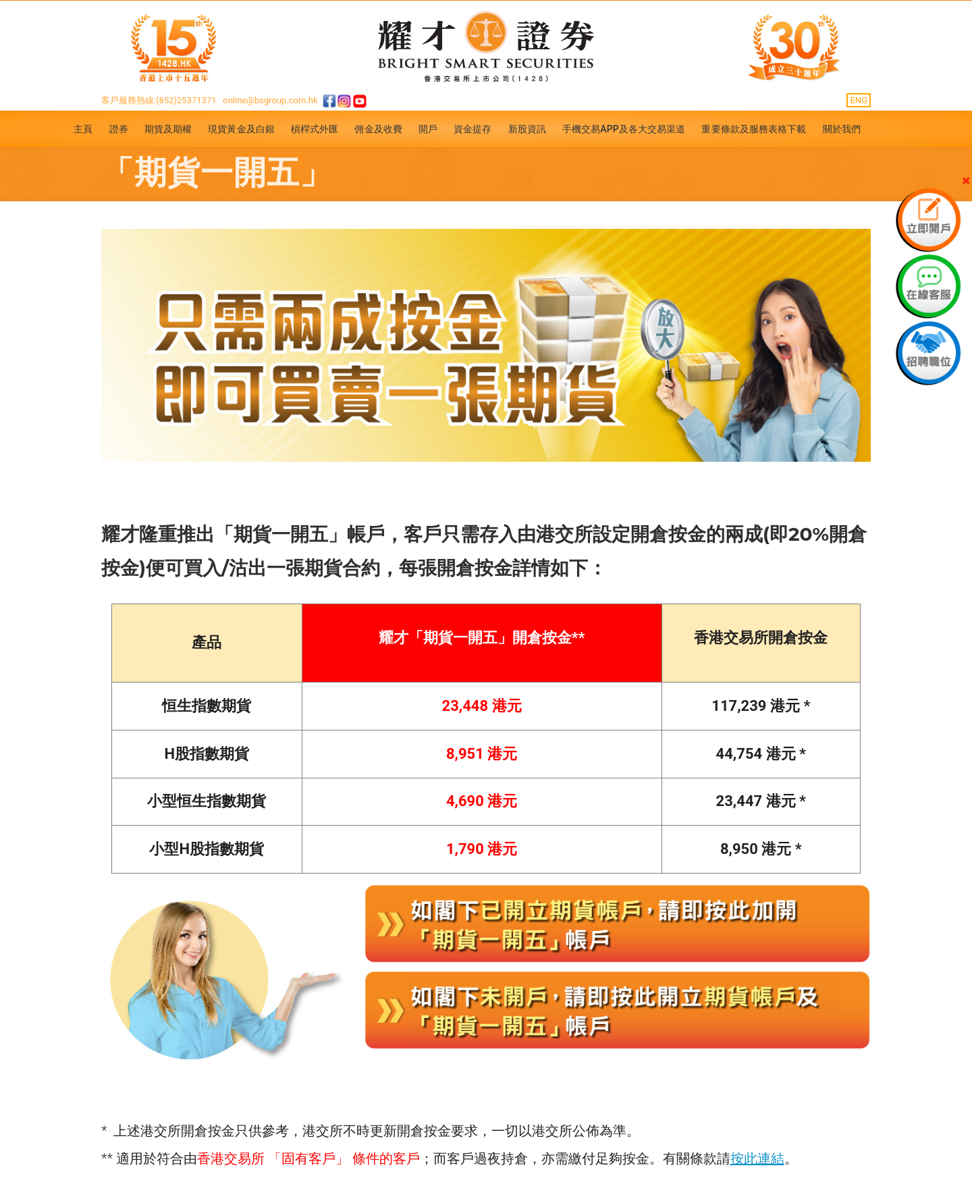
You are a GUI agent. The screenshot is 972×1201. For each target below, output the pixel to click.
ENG (858, 100)
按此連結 (757, 1158)
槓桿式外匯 (315, 129)
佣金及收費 (378, 129)
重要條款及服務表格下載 (753, 129)
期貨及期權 (168, 129)
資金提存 (472, 129)
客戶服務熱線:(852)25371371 (159, 100)
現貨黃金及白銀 (241, 129)
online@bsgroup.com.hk (270, 100)
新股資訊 (527, 129)
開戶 (427, 129)
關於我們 (842, 129)
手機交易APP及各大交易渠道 (624, 129)
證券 (118, 129)
